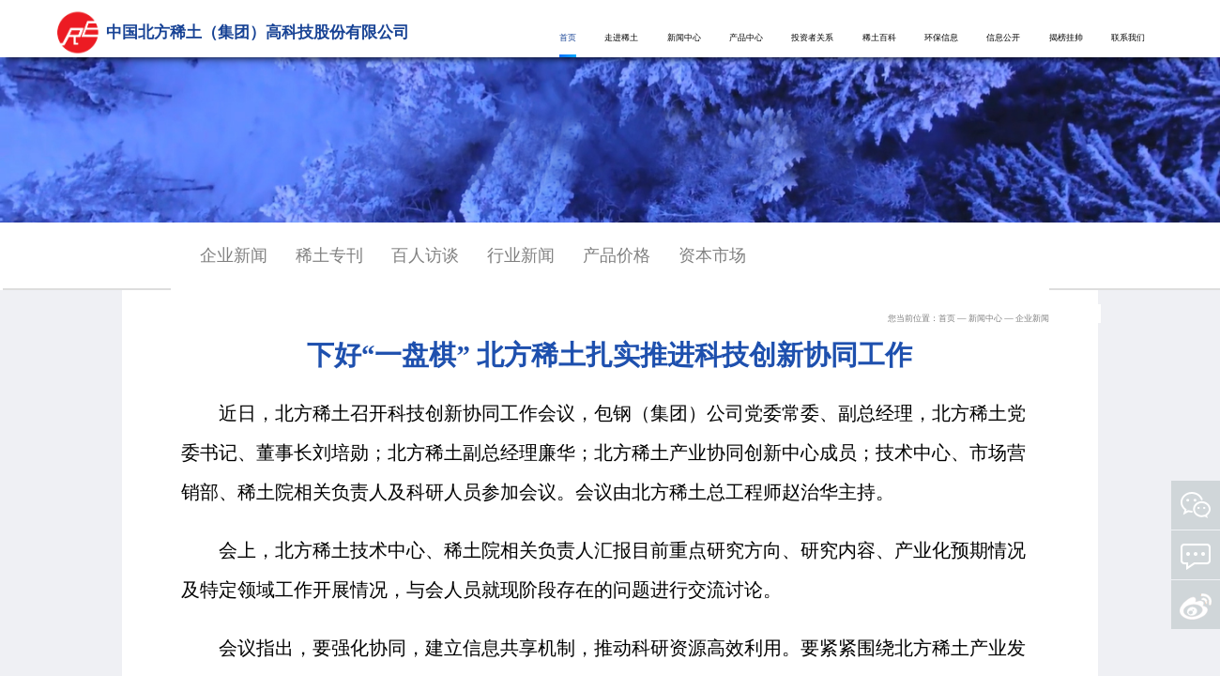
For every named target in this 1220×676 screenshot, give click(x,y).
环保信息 (941, 37)
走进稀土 (621, 37)
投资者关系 (812, 37)
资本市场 (712, 255)
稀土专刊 (329, 255)
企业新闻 (233, 255)
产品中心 (746, 37)
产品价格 (616, 255)
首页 (567, 37)
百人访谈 (425, 255)
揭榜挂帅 (1066, 37)
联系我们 (1128, 37)
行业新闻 (521, 255)
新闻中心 (684, 37)
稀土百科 (879, 37)
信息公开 (1003, 37)
